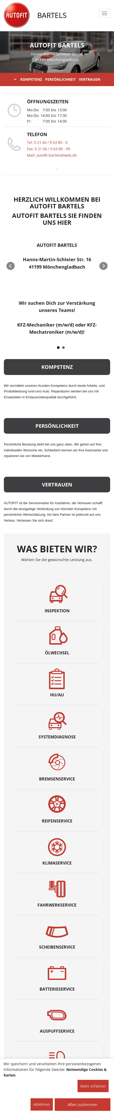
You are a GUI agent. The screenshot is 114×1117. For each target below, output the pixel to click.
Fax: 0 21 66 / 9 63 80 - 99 (48, 148)
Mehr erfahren (93, 1086)
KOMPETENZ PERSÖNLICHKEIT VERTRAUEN (57, 79)
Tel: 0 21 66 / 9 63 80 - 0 (47, 142)
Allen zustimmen (82, 1104)
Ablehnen (41, 1104)
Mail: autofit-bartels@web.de (52, 155)
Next (103, 266)
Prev (10, 266)
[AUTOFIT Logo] (16, 15)
